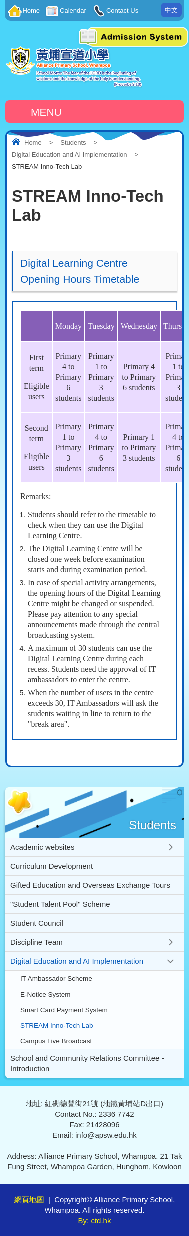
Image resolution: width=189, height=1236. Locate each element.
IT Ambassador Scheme (56, 978)
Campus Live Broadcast (56, 1041)
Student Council (36, 923)
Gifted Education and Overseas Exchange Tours (90, 885)
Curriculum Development (51, 866)
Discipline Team (36, 942)
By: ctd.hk (94, 1220)
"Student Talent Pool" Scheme (60, 904)
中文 (171, 10)
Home (31, 10)
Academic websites (42, 847)
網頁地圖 (29, 1199)
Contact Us (122, 10)
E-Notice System (45, 994)
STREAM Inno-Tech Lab (56, 1025)
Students (73, 142)
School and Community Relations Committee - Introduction (87, 1063)
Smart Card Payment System (64, 1010)
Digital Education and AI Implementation (69, 154)
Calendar (73, 10)
